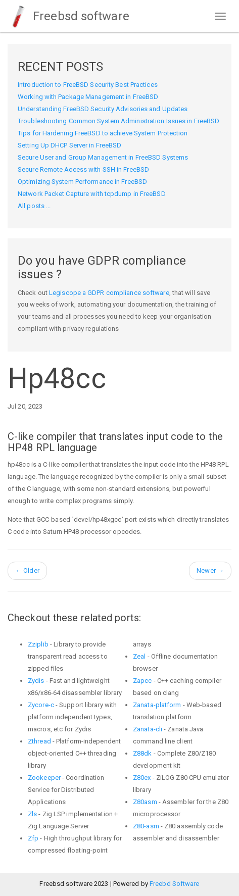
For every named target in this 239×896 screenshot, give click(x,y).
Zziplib (38, 644)
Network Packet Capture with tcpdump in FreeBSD (92, 193)
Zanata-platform (157, 705)
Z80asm (145, 802)
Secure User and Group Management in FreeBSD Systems (103, 157)
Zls (32, 814)
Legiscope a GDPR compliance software (109, 292)
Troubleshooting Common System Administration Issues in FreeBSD (118, 121)
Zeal (139, 656)
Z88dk (142, 753)
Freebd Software (175, 883)
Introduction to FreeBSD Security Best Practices (88, 84)
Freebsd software (68, 16)
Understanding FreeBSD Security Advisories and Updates (102, 109)
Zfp (33, 838)
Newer (210, 570)
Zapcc (142, 680)
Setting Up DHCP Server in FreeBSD (69, 145)
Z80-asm (146, 826)
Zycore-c (41, 705)
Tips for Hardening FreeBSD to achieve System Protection (103, 133)
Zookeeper (44, 777)
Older (27, 570)
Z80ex (142, 777)
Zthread (39, 741)
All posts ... (34, 206)
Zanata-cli (147, 729)
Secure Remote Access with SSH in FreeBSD (83, 169)
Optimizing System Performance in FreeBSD (82, 181)
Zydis (36, 680)
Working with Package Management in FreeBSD (88, 97)
